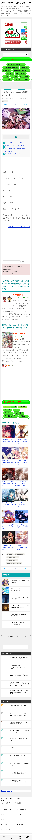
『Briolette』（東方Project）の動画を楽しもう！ (19, 598)
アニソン (19, 819)
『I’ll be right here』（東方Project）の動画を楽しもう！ (21, 547)
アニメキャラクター (6, 809)
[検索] (15, 54)
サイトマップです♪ (6, 829)
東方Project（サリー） (12, 557)
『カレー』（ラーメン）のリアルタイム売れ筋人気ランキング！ (19, 731)
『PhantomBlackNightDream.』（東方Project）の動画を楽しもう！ (20, 675)
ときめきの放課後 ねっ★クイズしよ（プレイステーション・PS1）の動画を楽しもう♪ (20, 684)
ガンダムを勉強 (21, 809)
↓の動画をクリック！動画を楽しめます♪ (16, 145)
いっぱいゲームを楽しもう (13, 2)
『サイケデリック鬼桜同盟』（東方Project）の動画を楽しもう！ (9, 636)
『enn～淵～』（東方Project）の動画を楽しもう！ (21, 441)
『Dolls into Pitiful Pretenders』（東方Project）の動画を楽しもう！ (20, 606)
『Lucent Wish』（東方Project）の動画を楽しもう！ (8, 526)
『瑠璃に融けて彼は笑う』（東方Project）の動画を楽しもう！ (19, 723)
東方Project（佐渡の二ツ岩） (14, 563)
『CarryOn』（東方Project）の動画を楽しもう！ (21, 462)
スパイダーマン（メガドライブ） (18, 739)
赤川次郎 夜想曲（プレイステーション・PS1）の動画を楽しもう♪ (20, 667)
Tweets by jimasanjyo (6, 791)
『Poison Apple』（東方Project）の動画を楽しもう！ (19, 658)
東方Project (5, 101)
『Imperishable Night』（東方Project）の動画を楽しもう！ (18, 623)
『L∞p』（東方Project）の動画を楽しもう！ (21, 526)
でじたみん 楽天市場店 (22, 297)
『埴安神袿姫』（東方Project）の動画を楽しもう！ (20, 581)
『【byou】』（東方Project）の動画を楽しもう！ (8, 483)
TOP (11, 798)
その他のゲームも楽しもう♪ (13, 154)
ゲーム (3, 814)
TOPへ (27, 837)
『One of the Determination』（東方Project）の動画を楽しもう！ (19, 714)
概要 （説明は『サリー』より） (14, 143)
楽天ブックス (19, 336)
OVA (2, 819)
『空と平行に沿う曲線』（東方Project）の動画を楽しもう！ (21, 483)
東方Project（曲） (19, 554)
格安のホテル (20, 824)
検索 (23, 261)
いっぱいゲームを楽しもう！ (19, 706)
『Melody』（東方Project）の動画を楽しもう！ (8, 441)
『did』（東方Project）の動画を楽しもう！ (8, 462)
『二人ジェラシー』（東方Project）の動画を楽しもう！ (20, 615)
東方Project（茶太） (12, 560)
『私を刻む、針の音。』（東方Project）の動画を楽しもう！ (18, 589)
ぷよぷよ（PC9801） (17, 747)
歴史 (20, 838)
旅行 (12, 838)
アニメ (19, 814)
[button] (16, 33)
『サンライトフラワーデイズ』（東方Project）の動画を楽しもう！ (24, 636)
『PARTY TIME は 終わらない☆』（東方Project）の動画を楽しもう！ (20, 692)
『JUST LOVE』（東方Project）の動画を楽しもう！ (19, 764)
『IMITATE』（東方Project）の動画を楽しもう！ (8, 547)
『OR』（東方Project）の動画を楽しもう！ (21, 504)
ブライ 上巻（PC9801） (18, 755)
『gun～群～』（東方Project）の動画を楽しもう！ (8, 504)
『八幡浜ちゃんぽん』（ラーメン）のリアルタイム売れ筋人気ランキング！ (19, 773)
